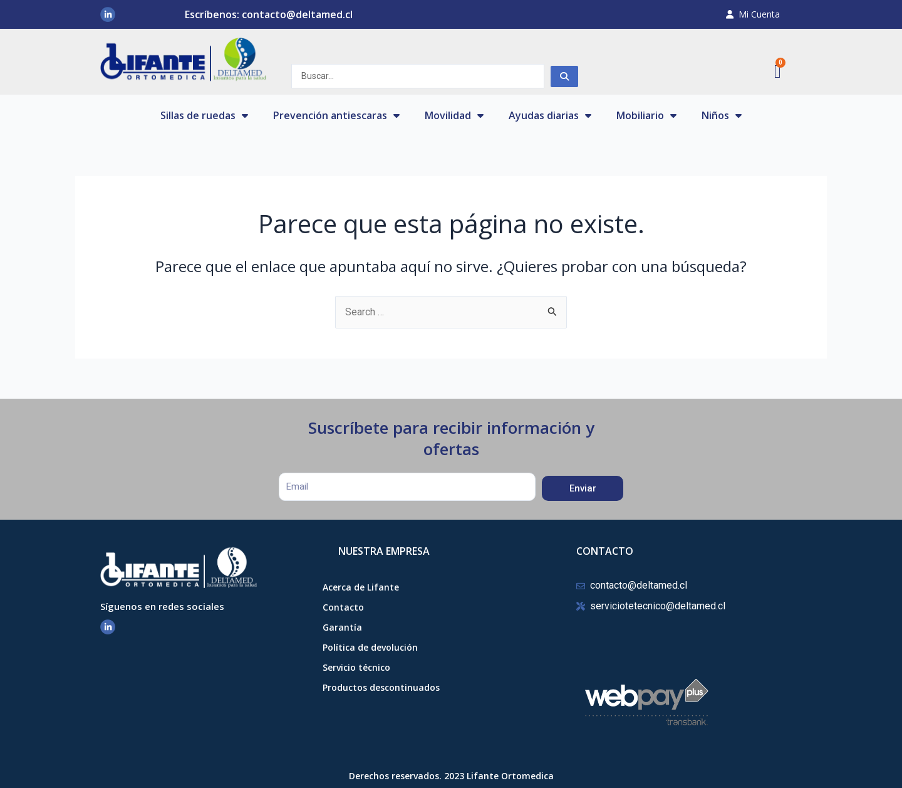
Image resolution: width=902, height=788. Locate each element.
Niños (722, 115)
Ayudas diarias (550, 115)
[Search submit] (564, 76)
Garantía (342, 627)
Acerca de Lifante (361, 587)
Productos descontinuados (381, 687)
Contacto (343, 607)
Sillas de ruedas (204, 115)
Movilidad (454, 115)
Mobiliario (646, 115)
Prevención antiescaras (336, 115)
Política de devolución (370, 647)
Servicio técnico (356, 667)
